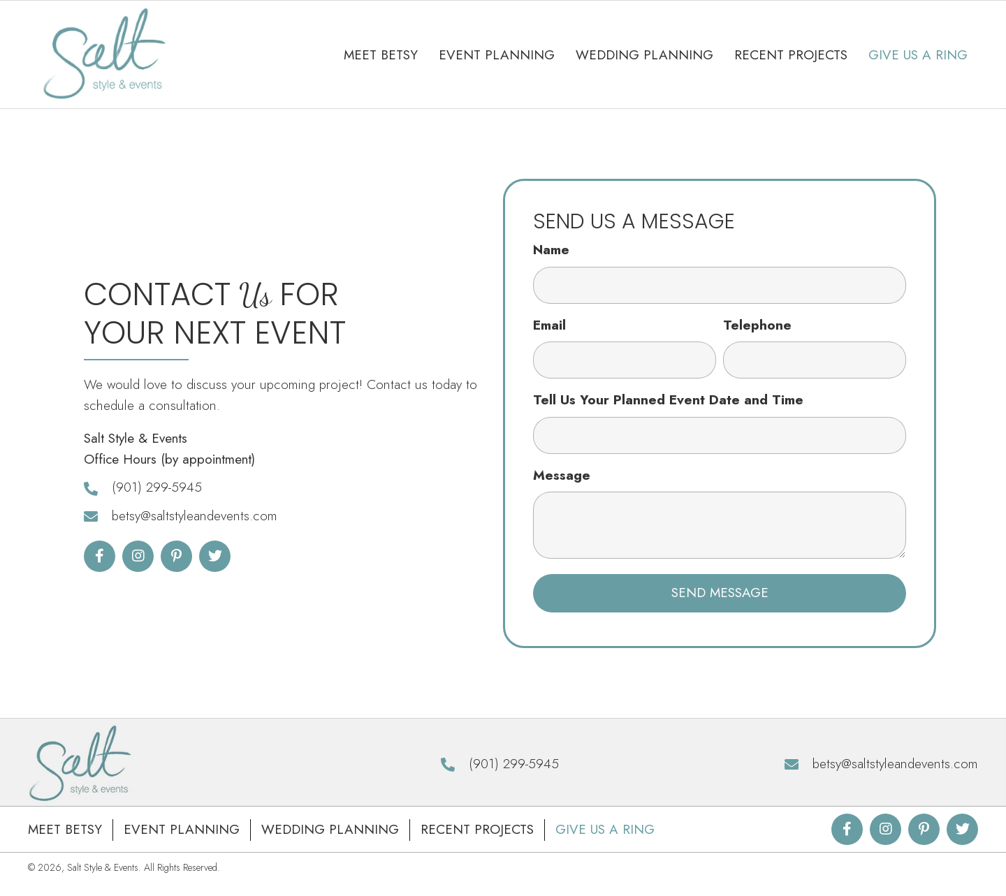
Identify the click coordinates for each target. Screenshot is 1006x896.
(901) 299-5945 (157, 487)
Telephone (757, 325)
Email (549, 325)
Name (551, 249)
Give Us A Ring (605, 829)
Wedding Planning (330, 829)
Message (561, 475)
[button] (99, 556)
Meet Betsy (65, 829)
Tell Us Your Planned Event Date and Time (668, 399)
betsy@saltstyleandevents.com (194, 515)
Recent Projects (477, 829)
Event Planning (182, 829)
